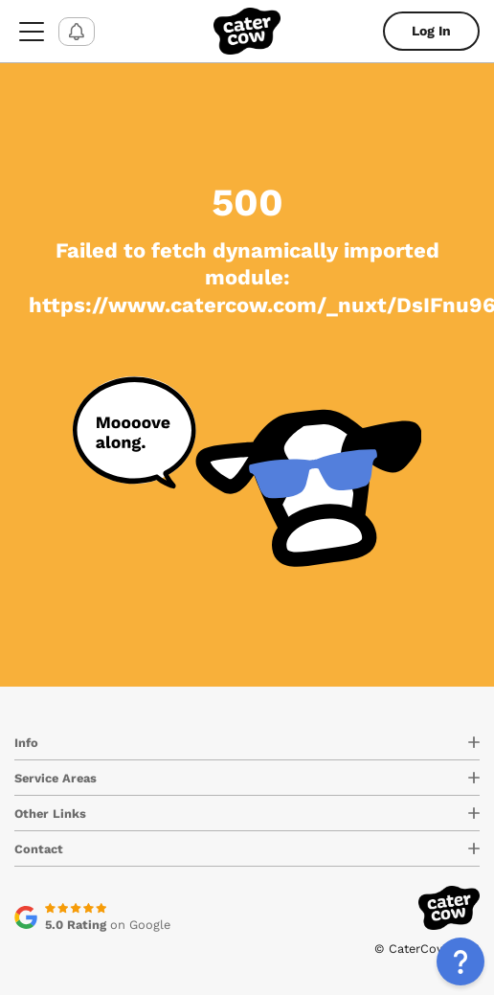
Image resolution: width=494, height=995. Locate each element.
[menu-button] (31, 31)
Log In (431, 30)
